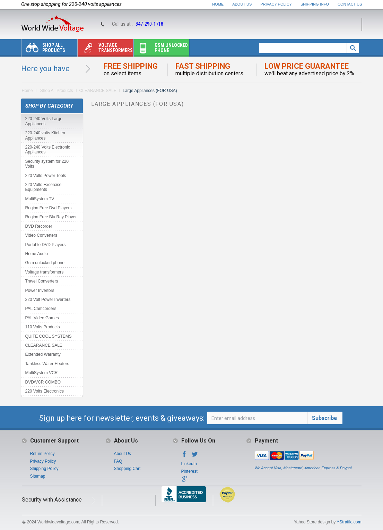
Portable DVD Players (45, 244)
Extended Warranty (43, 354)
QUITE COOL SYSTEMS (48, 336)
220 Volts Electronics (44, 391)
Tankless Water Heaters (47, 363)
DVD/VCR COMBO (43, 382)
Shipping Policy (44, 468)
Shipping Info (315, 4)
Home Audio (36, 253)
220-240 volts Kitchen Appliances (45, 135)
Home (218, 4)
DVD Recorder (38, 226)
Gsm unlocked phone (161, 49)
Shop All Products (43, 49)
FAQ (118, 461)
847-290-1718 (149, 24)
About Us (242, 4)
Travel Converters (41, 281)
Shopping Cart (127, 468)
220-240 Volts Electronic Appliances (47, 149)
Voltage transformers (105, 49)
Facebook (184, 456)
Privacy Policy (276, 4)
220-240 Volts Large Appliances (43, 121)
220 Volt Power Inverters (48, 299)
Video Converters (41, 235)
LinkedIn (189, 463)
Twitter (195, 456)
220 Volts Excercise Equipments (43, 187)
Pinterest (189, 471)
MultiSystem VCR (41, 372)
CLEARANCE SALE (97, 90)
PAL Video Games (42, 318)
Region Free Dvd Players (48, 207)
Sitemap (37, 476)
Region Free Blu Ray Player (51, 216)
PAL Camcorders (40, 308)
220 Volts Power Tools (45, 175)
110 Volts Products (42, 327)
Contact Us (350, 4)
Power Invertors (39, 290)
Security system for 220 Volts (47, 164)
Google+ (184, 481)
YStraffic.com (349, 522)
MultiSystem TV (39, 198)
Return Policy (42, 453)
